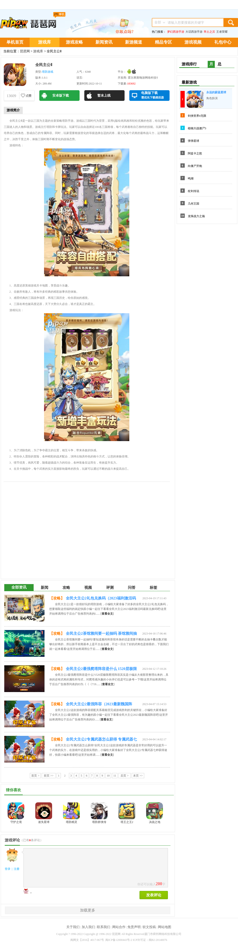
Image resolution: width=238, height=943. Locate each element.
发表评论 (153, 895)
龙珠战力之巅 (196, 216)
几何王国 (193, 203)
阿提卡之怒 (195, 153)
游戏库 (44, 42)
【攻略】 (56, 598)
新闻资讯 (103, 42)
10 (108, 775)
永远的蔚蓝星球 (216, 92)
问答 (131, 587)
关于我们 (73, 927)
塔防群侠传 (99, 822)
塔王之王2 (127, 822)
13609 (11, 96)
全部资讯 (19, 587)
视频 (88, 587)
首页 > (35, 775)
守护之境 (16, 822)
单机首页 (14, 42)
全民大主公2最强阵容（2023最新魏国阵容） (99, 705)
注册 (16, 869)
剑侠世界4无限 (197, 115)
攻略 (66, 587)
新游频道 (133, 42)
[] (107, 613)
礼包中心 (222, 42)
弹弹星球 (193, 141)
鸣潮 (190, 178)
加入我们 (88, 927)
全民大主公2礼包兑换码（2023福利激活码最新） (101, 599)
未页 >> (138, 775)
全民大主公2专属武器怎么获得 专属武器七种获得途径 (101, 740)
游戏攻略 (74, 42)
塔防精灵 (71, 822)
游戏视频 (193, 42)
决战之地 (154, 822)
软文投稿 (149, 927)
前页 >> (48, 775)
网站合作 (119, 927)
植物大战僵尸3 (197, 128)
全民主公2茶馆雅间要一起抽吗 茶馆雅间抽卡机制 (101, 634)
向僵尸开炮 (195, 166)
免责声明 (134, 927)
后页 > (124, 775)
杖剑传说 (193, 191)
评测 (110, 587)
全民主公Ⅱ (43, 65)
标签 (153, 587)
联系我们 (103, 927)
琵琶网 (25, 51)
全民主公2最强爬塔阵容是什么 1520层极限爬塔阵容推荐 (101, 669)
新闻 (44, 587)
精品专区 (163, 42)
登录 (7, 869)
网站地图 (164, 927)
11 (114, 775)
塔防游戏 (47, 71)
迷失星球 (43, 822)
